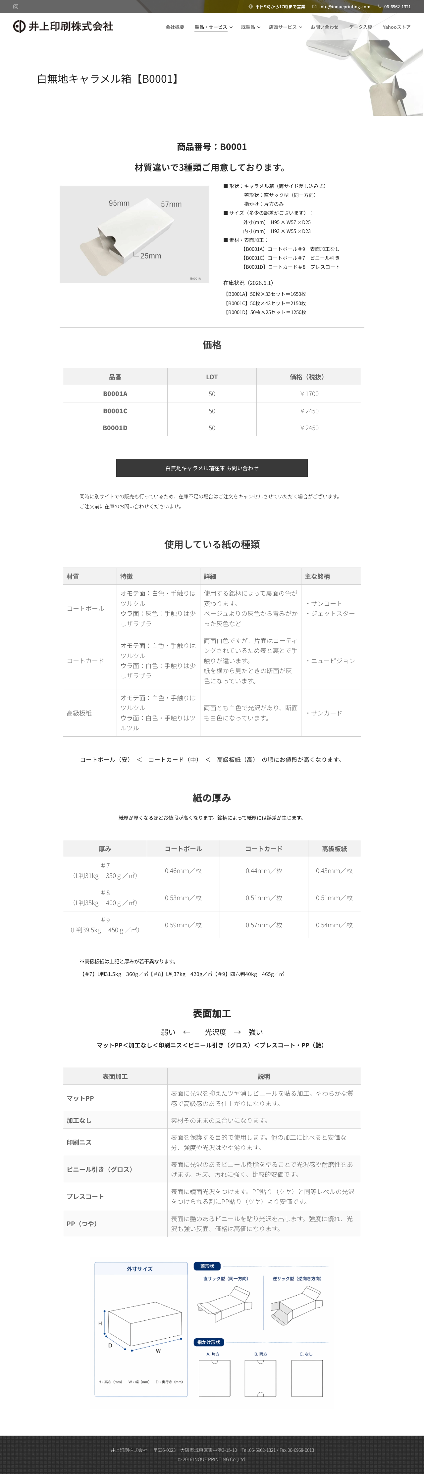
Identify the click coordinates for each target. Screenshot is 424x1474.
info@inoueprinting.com (344, 6)
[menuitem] (176, 27)
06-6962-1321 (397, 6)
